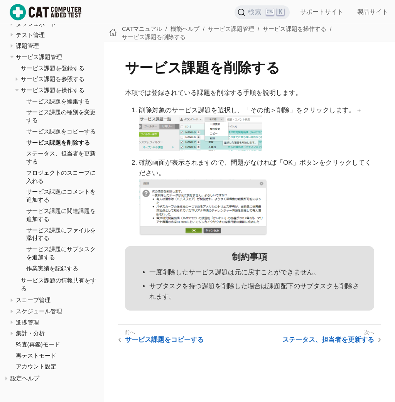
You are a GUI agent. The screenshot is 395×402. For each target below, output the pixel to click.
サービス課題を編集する (58, 101)
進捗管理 (27, 322)
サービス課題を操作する (52, 90)
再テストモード (36, 355)
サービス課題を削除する (58, 142)
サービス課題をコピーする (61, 131)
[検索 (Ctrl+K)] (262, 12)
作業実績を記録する (52, 268)
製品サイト (372, 11)
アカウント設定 (36, 366)
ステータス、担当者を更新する (328, 339)
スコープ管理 (33, 300)
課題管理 (27, 45)
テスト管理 (30, 35)
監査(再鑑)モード (38, 344)
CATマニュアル (142, 28)
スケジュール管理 (39, 311)
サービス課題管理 (39, 57)
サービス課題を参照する (52, 79)
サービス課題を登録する (52, 68)
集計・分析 (30, 333)
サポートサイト (321, 11)
